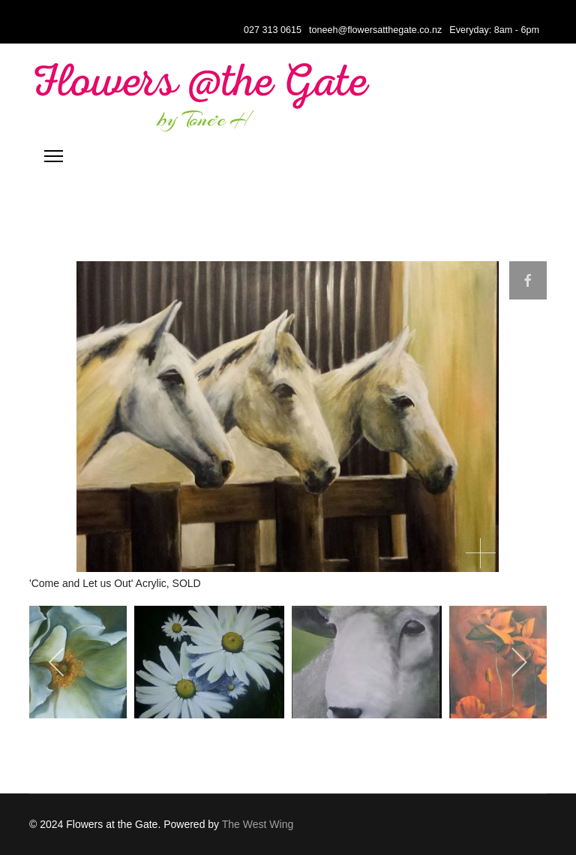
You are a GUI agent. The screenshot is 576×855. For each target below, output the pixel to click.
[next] (519, 662)
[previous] (57, 662)
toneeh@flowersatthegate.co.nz (375, 30)
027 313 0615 (273, 30)
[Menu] (53, 156)
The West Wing (257, 824)
